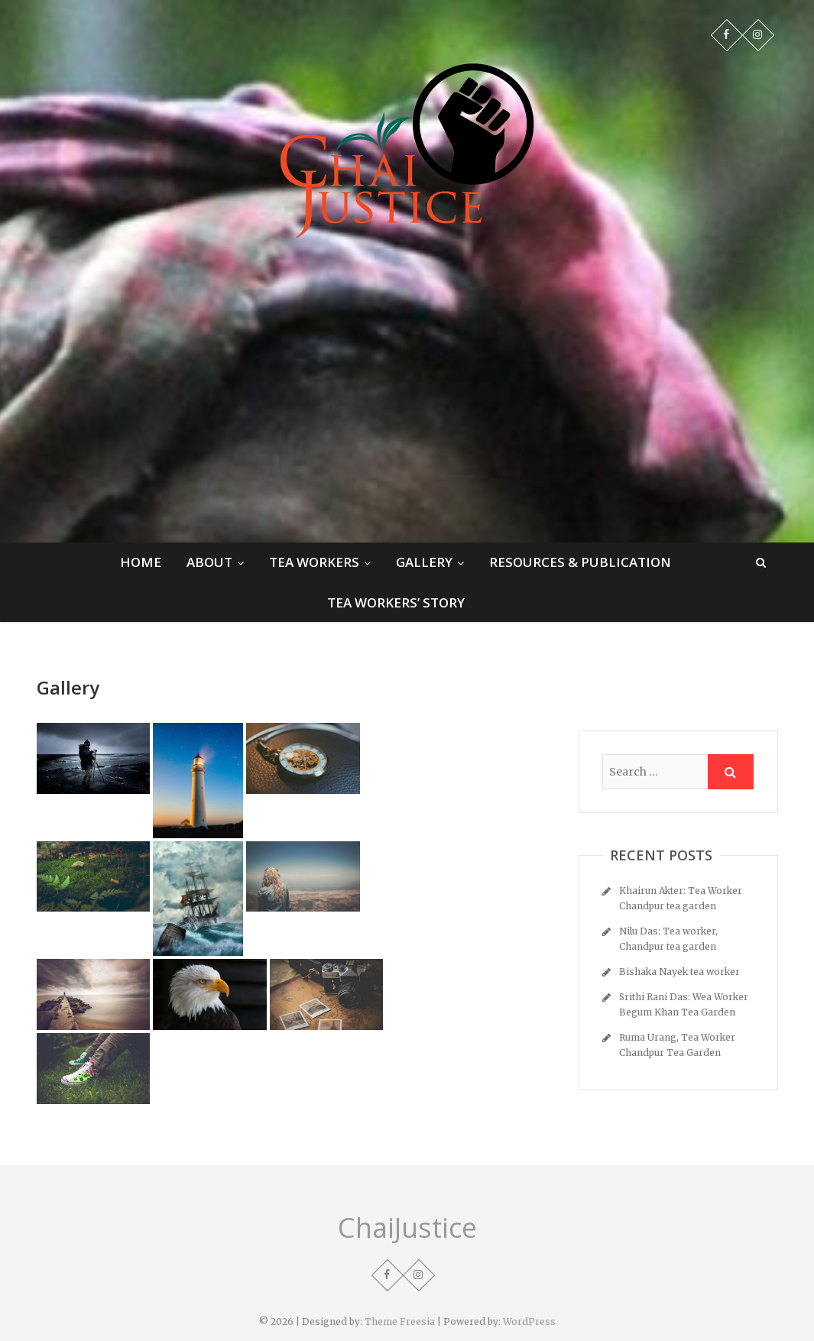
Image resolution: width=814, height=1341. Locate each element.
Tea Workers (314, 562)
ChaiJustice (407, 1228)
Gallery (424, 562)
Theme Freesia (400, 1321)
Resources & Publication (580, 562)
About (209, 562)
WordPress (529, 1321)
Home (140, 562)
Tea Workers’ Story (396, 602)
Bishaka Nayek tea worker (679, 971)
